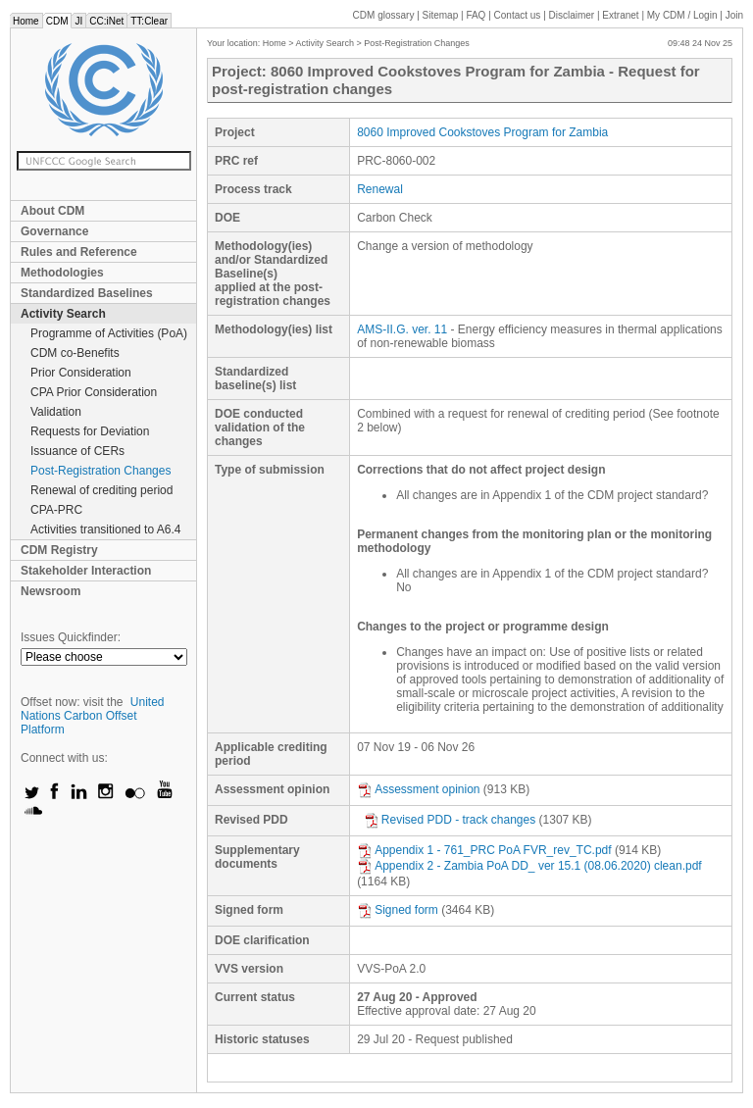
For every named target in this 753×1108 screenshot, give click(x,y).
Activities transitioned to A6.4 (105, 529)
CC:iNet (106, 21)
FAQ (475, 15)
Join (734, 15)
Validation (55, 412)
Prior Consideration (80, 372)
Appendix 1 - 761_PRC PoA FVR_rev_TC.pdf (484, 850)
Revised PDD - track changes (449, 820)
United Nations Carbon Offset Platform (93, 715)
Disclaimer (572, 15)
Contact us (517, 15)
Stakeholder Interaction (86, 571)
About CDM (52, 211)
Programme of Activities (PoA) (108, 333)
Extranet (620, 15)
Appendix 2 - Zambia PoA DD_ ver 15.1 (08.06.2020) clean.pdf (529, 866)
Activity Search (63, 314)
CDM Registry (59, 550)
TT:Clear (149, 21)
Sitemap (441, 15)
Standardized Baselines (87, 293)
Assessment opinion (418, 789)
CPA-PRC (56, 510)
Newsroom (50, 591)
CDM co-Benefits (75, 353)
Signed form (397, 910)
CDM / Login (683, 15)
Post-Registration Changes (100, 471)
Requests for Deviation (89, 431)
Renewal (380, 189)
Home (26, 21)
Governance (54, 231)
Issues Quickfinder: (71, 637)
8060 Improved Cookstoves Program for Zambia (482, 132)
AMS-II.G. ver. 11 (402, 329)
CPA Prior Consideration (93, 392)
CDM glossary (384, 15)
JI (78, 21)
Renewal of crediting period (101, 490)
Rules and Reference (79, 252)
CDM (57, 21)
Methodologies (62, 272)
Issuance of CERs (77, 451)
